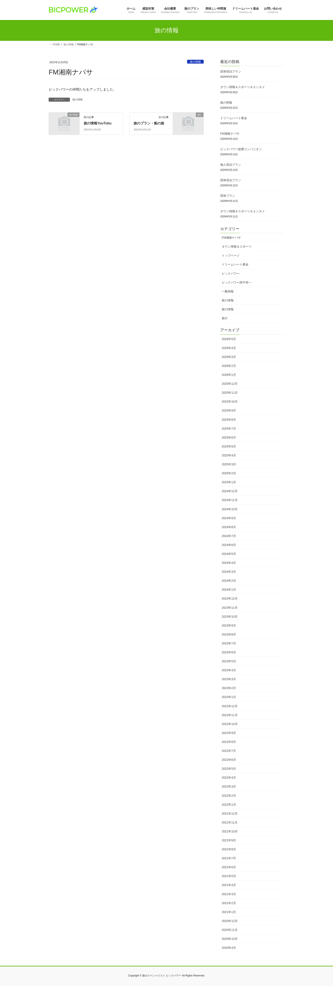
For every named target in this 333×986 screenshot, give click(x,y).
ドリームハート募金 (233, 118)
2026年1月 (229, 374)
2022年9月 (229, 733)
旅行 (225, 318)
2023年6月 (229, 652)
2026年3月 (229, 357)
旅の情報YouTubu (97, 123)
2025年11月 (230, 392)
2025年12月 (230, 383)
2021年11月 (230, 822)
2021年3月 (229, 894)
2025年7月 (229, 428)
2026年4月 (229, 348)
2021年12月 (230, 813)
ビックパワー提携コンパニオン (241, 149)
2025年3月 (229, 464)
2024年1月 (229, 589)
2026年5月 (229, 339)
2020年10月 (230, 938)
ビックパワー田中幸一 (236, 282)
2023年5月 (229, 661)
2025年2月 (229, 473)
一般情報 (228, 291)
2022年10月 (230, 724)
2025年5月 (229, 446)
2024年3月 (229, 571)
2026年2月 (229, 366)
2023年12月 (230, 598)
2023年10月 (230, 616)
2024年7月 (229, 536)
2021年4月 (229, 885)
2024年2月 (229, 580)
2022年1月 (229, 804)
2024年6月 (229, 545)
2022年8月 (229, 742)
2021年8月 (229, 849)
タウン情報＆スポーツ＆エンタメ (242, 87)
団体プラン (227, 195)
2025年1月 (229, 482)
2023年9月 (229, 625)
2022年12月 (230, 706)
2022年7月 (229, 750)
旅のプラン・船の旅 (149, 123)
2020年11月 (230, 930)
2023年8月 (229, 634)
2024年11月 (230, 500)
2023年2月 (229, 688)
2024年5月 (229, 554)
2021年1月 (229, 912)
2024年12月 (230, 491)
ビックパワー (231, 273)
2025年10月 (230, 401)
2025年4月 (229, 455)
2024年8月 (229, 527)
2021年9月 (229, 840)
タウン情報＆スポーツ (236, 246)
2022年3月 (229, 786)
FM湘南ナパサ (229, 133)
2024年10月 (230, 509)
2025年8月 (229, 419)
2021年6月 (229, 867)
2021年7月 (229, 858)
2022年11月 (230, 715)
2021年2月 (229, 903)
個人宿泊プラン (230, 164)
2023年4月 (229, 670)
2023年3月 (229, 679)
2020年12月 (230, 921)
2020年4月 (229, 947)
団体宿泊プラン (230, 71)
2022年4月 (229, 777)
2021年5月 (229, 876)
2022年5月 (229, 768)
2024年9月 (229, 518)
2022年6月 (229, 759)
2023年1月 (229, 697)
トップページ (231, 255)
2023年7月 (229, 643)
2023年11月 (230, 607)
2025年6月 (229, 437)
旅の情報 (195, 61)
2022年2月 (229, 795)
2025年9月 (229, 410)
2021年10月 (230, 831)
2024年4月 (229, 562)
